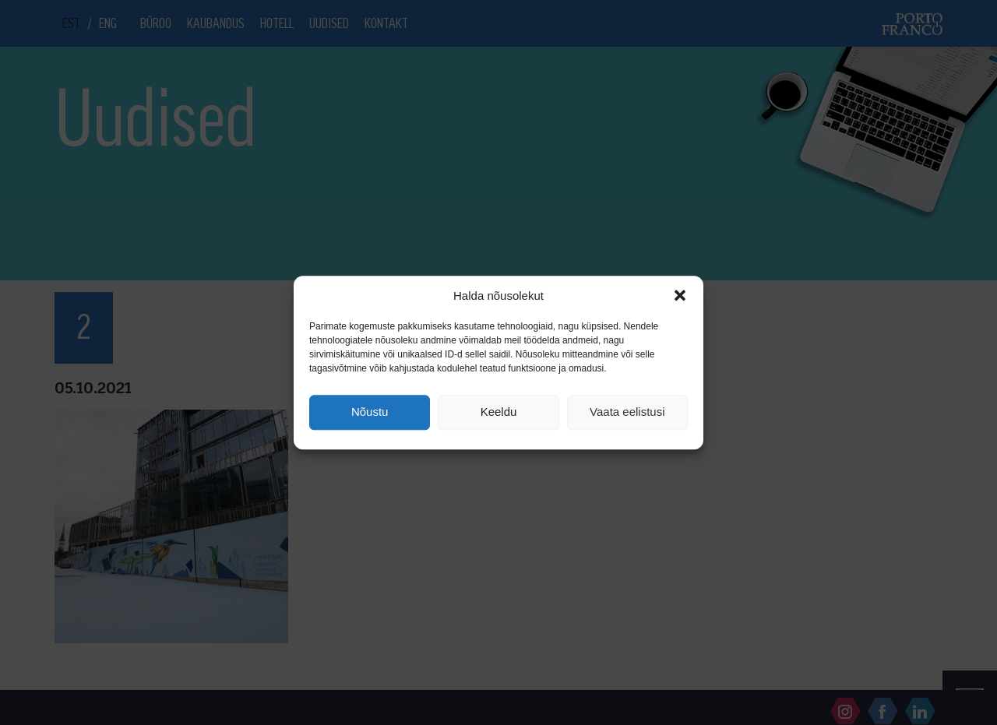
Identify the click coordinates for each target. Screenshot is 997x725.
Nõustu (370, 412)
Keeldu (499, 412)
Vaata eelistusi (627, 412)
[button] (680, 295)
